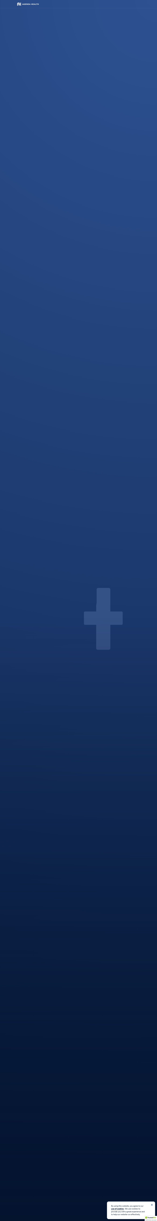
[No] (152, 1205)
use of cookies (117, 1209)
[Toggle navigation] (137, 4)
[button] (151, 1218)
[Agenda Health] (28, 4)
